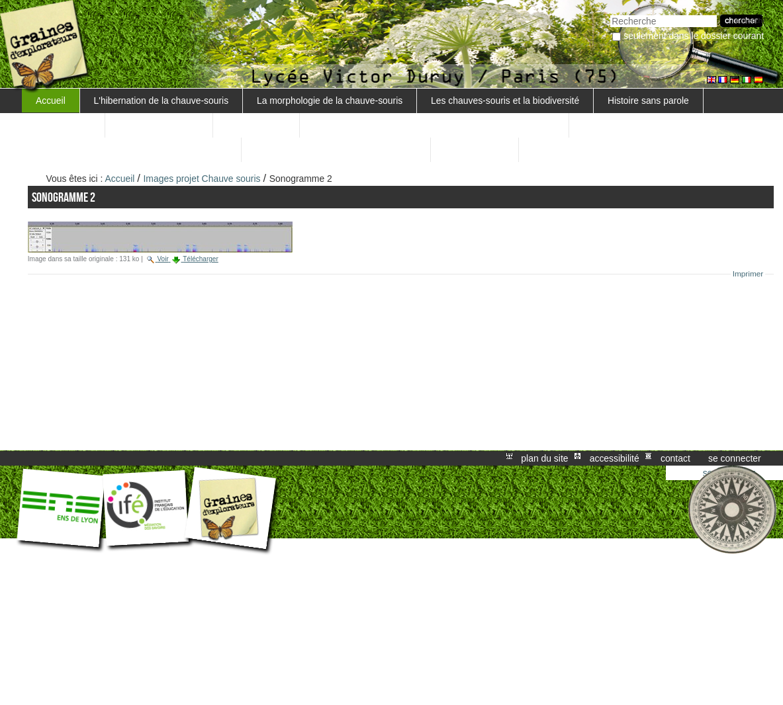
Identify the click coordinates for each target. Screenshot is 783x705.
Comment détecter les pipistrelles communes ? (131, 149)
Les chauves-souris (159, 125)
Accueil (51, 100)
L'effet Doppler (474, 149)
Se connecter (734, 458)
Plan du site (544, 458)
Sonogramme (63, 125)
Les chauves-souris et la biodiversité (505, 100)
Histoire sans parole (648, 100)
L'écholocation (256, 125)
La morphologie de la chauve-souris (329, 100)
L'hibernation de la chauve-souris (161, 100)
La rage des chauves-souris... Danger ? (336, 149)
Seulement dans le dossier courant (693, 35)
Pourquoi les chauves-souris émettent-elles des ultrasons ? (434, 125)
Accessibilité (614, 458)
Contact (675, 458)
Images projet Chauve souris (202, 178)
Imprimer (748, 273)
